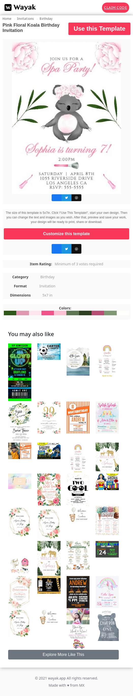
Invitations (25, 19)
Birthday (46, 19)
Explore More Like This (63, 654)
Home (7, 19)
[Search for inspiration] (94, 8)
